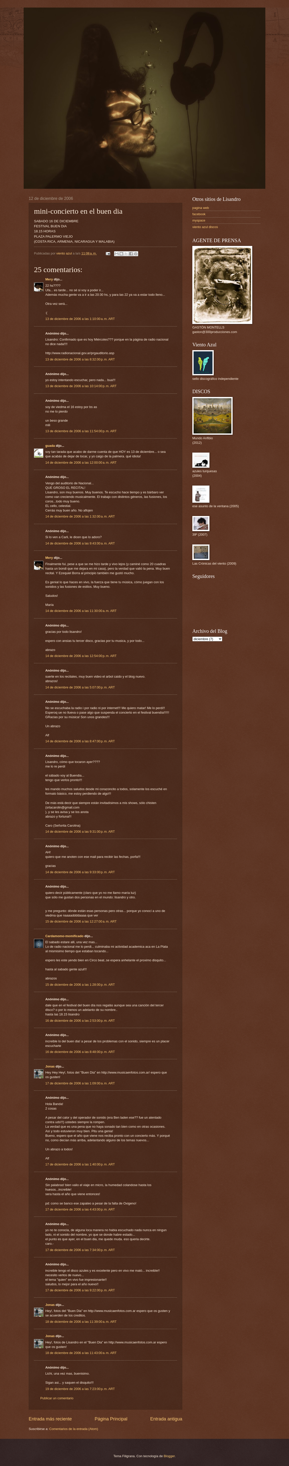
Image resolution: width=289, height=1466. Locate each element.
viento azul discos (205, 227)
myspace (198, 220)
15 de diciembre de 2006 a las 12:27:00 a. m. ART (81, 921)
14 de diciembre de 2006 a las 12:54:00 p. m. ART (81, 656)
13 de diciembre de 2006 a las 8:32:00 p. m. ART (80, 359)
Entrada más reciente (50, 1418)
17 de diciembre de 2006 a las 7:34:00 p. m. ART (80, 1250)
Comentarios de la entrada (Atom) (73, 1429)
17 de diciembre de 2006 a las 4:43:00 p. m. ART (80, 1209)
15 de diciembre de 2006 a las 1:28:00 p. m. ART (80, 984)
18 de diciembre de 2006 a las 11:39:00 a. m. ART (81, 1322)
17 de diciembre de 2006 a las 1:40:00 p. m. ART (80, 1164)
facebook (198, 214)
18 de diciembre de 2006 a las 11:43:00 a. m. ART (81, 1353)
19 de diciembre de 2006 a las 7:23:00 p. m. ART (80, 1389)
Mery (49, 279)
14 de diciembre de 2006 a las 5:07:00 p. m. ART (80, 687)
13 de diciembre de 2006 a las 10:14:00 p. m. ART (81, 386)
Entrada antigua (166, 1418)
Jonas (50, 1066)
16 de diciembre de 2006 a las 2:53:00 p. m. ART (80, 1020)
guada (50, 446)
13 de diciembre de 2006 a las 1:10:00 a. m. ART (80, 319)
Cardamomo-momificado (64, 936)
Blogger (169, 1456)
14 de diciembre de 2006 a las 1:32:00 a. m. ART (80, 516)
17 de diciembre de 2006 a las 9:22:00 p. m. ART (80, 1290)
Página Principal (111, 1418)
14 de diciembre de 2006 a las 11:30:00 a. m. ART (81, 611)
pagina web (200, 208)
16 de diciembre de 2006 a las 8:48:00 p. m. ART (80, 1052)
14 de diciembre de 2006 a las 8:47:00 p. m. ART (80, 741)
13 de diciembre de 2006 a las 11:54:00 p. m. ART (81, 431)
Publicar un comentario (57, 1398)
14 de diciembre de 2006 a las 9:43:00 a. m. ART (80, 543)
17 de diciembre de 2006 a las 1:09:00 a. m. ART (80, 1083)
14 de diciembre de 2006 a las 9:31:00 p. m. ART (80, 831)
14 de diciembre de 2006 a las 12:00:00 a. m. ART (81, 462)
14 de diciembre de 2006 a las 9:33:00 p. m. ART (80, 872)
